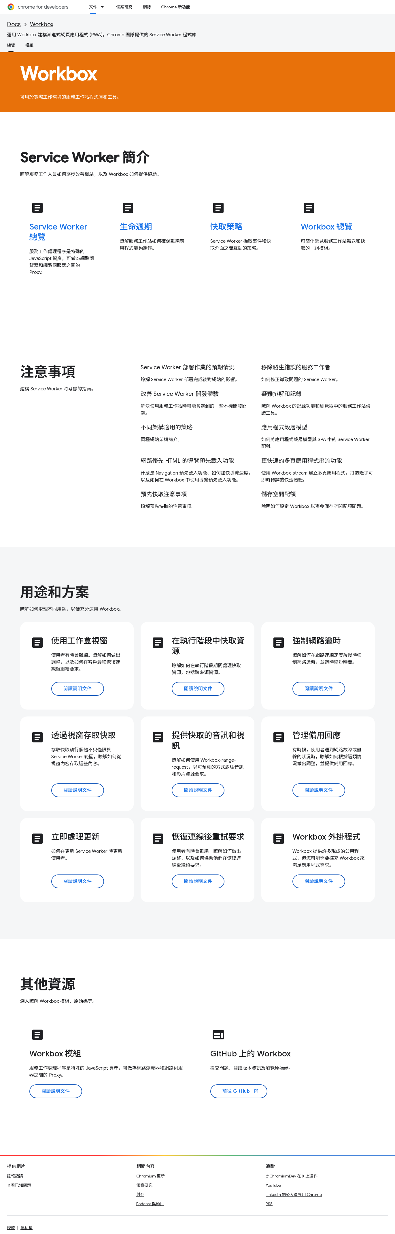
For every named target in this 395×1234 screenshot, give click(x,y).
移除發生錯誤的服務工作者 (295, 367)
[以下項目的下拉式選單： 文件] (104, 6)
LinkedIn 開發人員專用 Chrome (294, 1194)
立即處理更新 (75, 837)
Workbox (41, 24)
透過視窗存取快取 (83, 735)
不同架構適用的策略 (166, 427)
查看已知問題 (19, 1185)
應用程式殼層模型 (284, 427)
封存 (140, 1194)
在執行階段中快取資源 (208, 646)
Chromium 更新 (150, 1176)
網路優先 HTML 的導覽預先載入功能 (187, 460)
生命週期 (136, 227)
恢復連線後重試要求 (208, 837)
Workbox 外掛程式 (326, 837)
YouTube (273, 1185)
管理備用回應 (316, 735)
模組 (29, 45)
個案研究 (124, 7)
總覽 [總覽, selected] (11, 45)
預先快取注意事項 (164, 494)
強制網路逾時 (316, 641)
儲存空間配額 (278, 494)
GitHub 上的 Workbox (250, 1054)
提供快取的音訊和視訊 (208, 740)
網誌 (147, 7)
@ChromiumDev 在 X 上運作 (291, 1176)
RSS (269, 1203)
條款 (11, 1227)
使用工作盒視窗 (79, 641)
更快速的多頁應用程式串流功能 (301, 460)
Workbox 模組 (55, 1054)
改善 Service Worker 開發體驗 (180, 394)
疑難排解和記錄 (281, 394)
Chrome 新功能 (175, 7)
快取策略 (226, 227)
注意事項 (47, 372)
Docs (14, 24)
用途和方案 (54, 592)
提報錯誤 (15, 1176)
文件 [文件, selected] (93, 7)
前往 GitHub (240, 1091)
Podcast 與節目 (150, 1203)
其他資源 (47, 984)
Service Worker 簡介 (85, 157)
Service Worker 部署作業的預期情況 (188, 367)
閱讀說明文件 (77, 689)
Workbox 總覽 (327, 227)
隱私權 (26, 1227)
